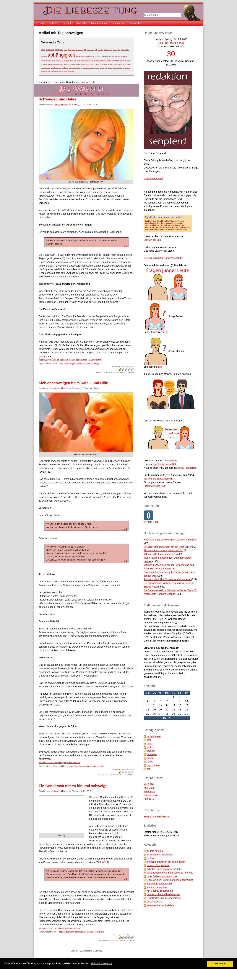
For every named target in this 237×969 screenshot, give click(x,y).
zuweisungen (90, 50)
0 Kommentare (95, 360)
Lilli (166, 332)
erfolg (65, 50)
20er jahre (114, 56)
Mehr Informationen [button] (101, 963)
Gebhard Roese (61, 104)
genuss (71, 68)
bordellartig (91, 68)
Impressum (118, 23)
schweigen (95, 363)
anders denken (155, 851)
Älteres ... (149, 798)
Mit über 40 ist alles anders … (160, 554)
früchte (59, 68)
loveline (172, 460)
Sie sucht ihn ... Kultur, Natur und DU (163, 550)
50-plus (50, 64)
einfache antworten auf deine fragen (166, 862)
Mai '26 (167, 718)
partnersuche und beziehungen (73, 360)
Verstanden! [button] (220, 963)
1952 (118, 50)
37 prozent (44, 64)
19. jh (124, 64)
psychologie (153, 765)
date (57, 49)
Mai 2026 (149, 784)
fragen (66, 64)
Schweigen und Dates (57, 99)
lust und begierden (157, 887)
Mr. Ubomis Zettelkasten (160, 891)
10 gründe (111, 64)
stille (85, 50)
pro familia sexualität (165, 464)
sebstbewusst (79, 50)
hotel (106, 68)
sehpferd (54, 23)
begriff (65, 71)
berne (113, 60)
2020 (106, 56)
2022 (110, 56)
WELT (105, 862)
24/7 (119, 56)
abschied (60, 64)
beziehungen (119, 60)
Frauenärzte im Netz (155, 486)
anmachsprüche (45, 71)
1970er (127, 50)
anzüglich (71, 64)
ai (123, 68)
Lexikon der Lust (152, 240)
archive (151, 858)
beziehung (71, 71)
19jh (42, 56)
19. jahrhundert (118, 64)
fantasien (152, 754)
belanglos (108, 60)
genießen (54, 68)
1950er (128, 64)
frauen (69, 50)
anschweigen (50, 50)
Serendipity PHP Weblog (157, 816)
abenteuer (55, 64)
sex (149, 769)
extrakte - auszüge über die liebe (164, 869)
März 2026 (149, 791)
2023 (45, 56)
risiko (73, 50)
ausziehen (87, 60)
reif (81, 68)
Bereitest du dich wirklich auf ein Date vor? (167, 547)
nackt (150, 761)
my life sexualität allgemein (158, 478)
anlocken (85, 68)
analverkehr (77, 60)
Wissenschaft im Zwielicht (160, 905)
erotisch (92, 64)
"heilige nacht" (103, 64)
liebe (78, 68)
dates (53, 60)
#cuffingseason (108, 50)
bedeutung (77, 64)
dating (61, 50)
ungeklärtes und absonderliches (164, 898)
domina (97, 68)
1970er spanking (45, 68)
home (42, 23)
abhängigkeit (61, 55)
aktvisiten (127, 68)
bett (96, 50)
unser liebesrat (155, 901)
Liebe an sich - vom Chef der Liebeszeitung (170, 880)
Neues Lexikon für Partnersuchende (163, 258)
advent (94, 56)
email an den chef (153, 178)
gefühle (68, 23)
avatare (61, 71)
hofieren (102, 68)
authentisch (94, 60)
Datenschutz (136, 23)
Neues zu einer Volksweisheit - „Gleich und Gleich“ (171, 539)
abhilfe (43, 50)
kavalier (110, 68)
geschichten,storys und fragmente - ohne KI (170, 872)
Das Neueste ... (152, 795)
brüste (87, 64)
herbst (75, 68)
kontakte (81, 23)
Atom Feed (152, 522)
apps (82, 60)
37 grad (127, 60)
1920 (103, 56)
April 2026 (149, 788)
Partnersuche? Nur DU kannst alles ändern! (167, 579)
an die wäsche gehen (67, 60)
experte (97, 64)
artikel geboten (54, 71)
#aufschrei (100, 50)
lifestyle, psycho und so (49, 360)
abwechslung (88, 56)
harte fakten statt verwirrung (162, 876)
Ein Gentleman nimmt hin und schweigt (73, 786)
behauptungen (101, 60)
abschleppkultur (80, 56)
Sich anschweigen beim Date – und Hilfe (73, 383)
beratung (83, 64)
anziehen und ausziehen (160, 854)
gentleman (65, 68)
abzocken (58, 60)
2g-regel (123, 56)
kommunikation (99, 23)
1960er (123, 50)
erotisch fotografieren (158, 865)
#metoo (115, 50)
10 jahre (99, 56)
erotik (150, 747)
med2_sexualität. (187, 468)
